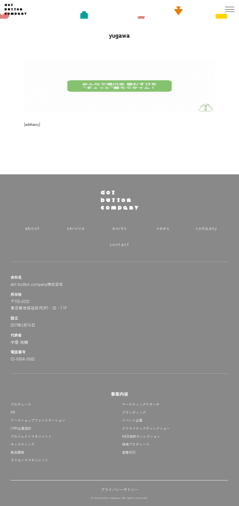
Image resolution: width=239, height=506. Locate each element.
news (163, 228)
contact (119, 244)
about (32, 228)
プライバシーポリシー (119, 489)
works (119, 228)
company (207, 228)
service (76, 228)
